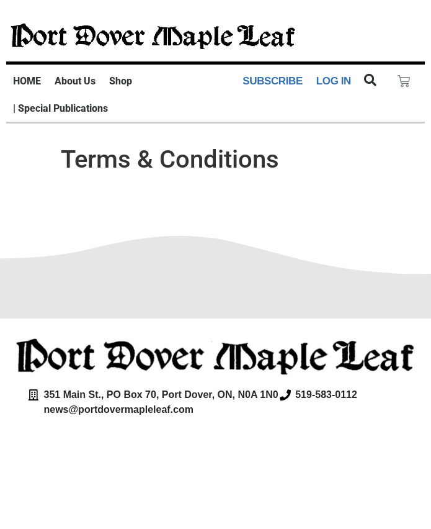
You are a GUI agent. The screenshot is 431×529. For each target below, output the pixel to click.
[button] (370, 80)
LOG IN (333, 81)
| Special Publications (60, 108)
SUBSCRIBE (272, 81)
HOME (27, 81)
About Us (75, 81)
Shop (120, 81)
